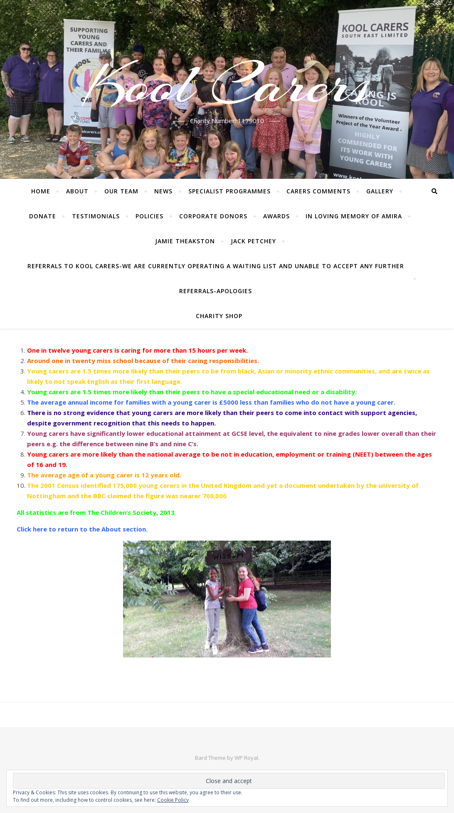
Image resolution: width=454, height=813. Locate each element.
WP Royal (246, 757)
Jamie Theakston (185, 241)
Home (40, 191)
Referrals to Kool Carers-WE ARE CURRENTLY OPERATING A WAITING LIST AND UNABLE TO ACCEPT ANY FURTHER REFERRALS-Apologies (215, 278)
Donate (42, 216)
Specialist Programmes (229, 191)
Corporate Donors (213, 216)
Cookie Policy (173, 799)
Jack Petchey (253, 241)
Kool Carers (227, 84)
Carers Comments (318, 191)
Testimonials (96, 216)
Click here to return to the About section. (82, 529)
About (77, 191)
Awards (276, 216)
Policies (149, 216)
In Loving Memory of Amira (354, 216)
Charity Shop (219, 316)
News (163, 191)
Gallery (379, 191)
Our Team (121, 191)
